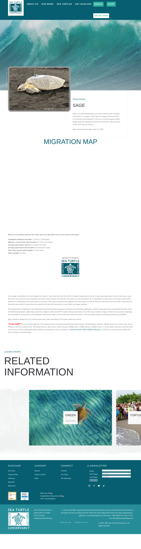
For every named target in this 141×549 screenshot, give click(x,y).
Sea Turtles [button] (64, 4)
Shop (36, 493)
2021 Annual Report (47, 513)
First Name (94, 489)
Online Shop (101, 16)
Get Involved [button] (83, 4)
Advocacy (11, 493)
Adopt (111, 4)
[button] (9, 16)
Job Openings (66, 493)
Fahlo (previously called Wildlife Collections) (85, 344)
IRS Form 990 (45, 508)
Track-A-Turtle (39, 489)
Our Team (64, 489)
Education (12, 501)
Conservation (13, 489)
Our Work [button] (47, 4)
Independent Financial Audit (51, 511)
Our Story (11, 485)
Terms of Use (65, 537)
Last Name (94, 492)
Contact (64, 485)
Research (11, 497)
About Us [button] (32, 4)
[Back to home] (16, 7)
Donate (98, 4)
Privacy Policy (81, 537)
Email (92, 486)
